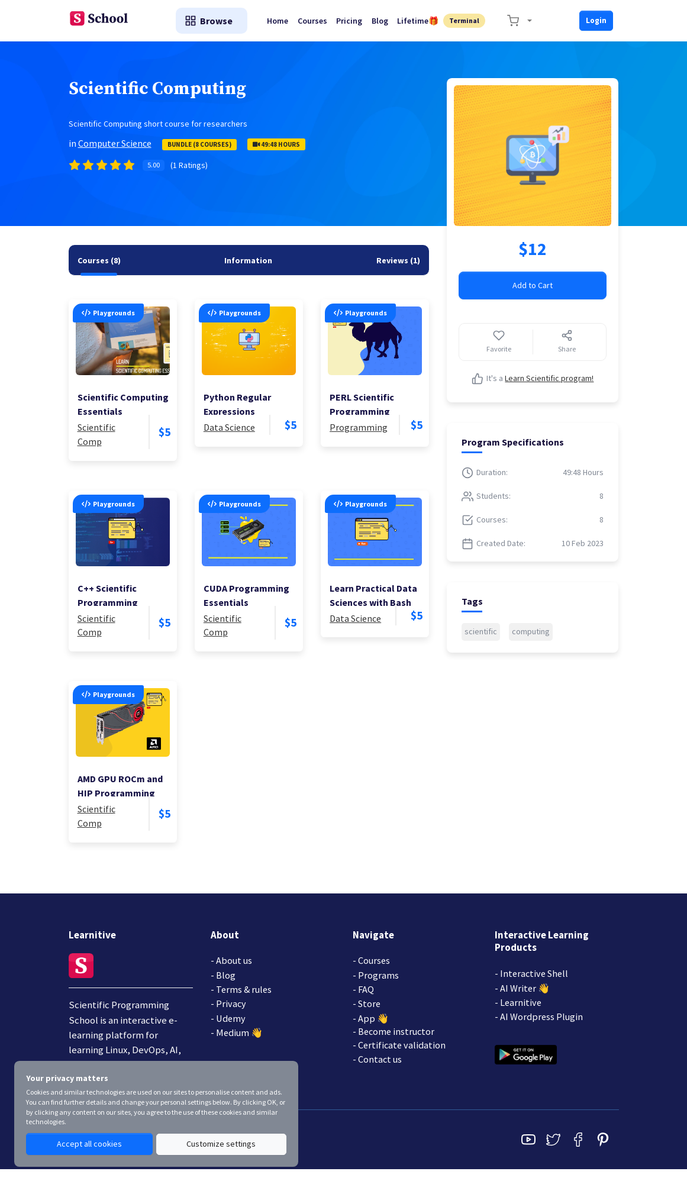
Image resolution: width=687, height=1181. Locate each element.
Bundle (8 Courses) (199, 153)
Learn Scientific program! (549, 387)
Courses (316, 25)
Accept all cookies (89, 1144)
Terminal (467, 25)
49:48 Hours (276, 153)
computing (531, 640)
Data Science (229, 437)
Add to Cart (532, 294)
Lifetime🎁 (424, 25)
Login (596, 25)
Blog (388, 25)
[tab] (99, 269)
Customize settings (221, 1144)
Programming (359, 437)
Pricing (356, 25)
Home (278, 25)
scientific (481, 640)
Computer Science (114, 152)
